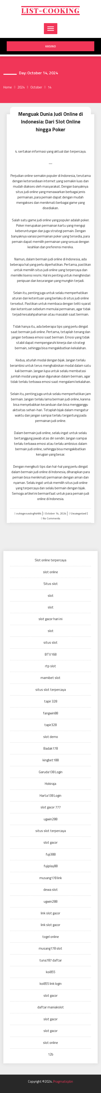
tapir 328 (50, 701)
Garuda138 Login (50, 772)
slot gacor (50, 842)
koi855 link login (51, 983)
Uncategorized (78, 513)
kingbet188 (51, 760)
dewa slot (50, 889)
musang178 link (50, 877)
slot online (50, 572)
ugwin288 (50, 819)
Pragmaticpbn (63, 1081)
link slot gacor (50, 913)
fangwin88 (50, 713)
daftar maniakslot (50, 1007)
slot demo (50, 736)
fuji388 (51, 854)
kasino (50, 46)
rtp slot (50, 666)
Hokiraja (50, 783)
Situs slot (50, 583)
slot (51, 595)
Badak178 (50, 748)
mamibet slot (50, 677)
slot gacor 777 (51, 807)
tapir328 (50, 724)
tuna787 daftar (50, 960)
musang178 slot (50, 948)
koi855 (50, 971)
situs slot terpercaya (50, 689)
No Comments (51, 518)
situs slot (50, 642)
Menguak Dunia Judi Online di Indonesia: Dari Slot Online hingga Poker (50, 121)
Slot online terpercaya (50, 560)
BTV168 (50, 654)
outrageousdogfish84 (28, 513)
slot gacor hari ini (50, 618)
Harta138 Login (50, 795)
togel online (50, 936)
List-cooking (50, 10)
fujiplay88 (51, 866)
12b (50, 1054)
